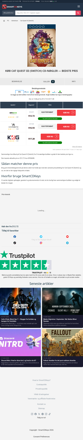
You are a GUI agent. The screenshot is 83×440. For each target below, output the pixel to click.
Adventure (14, 20)
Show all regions (77, 146)
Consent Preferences (41, 437)
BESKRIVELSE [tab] (17, 81)
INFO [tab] (73, 81)
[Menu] (79, 6)
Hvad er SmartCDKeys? (41, 380)
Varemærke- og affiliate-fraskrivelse (41, 399)
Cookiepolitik (41, 385)
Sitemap (41, 408)
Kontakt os (41, 404)
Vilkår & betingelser (41, 394)
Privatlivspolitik (41, 389)
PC (8, 20)
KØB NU (66, 113)
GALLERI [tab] (49, 81)
